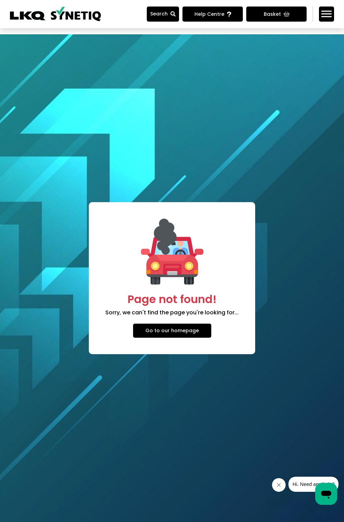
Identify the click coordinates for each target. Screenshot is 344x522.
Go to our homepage (172, 330)
